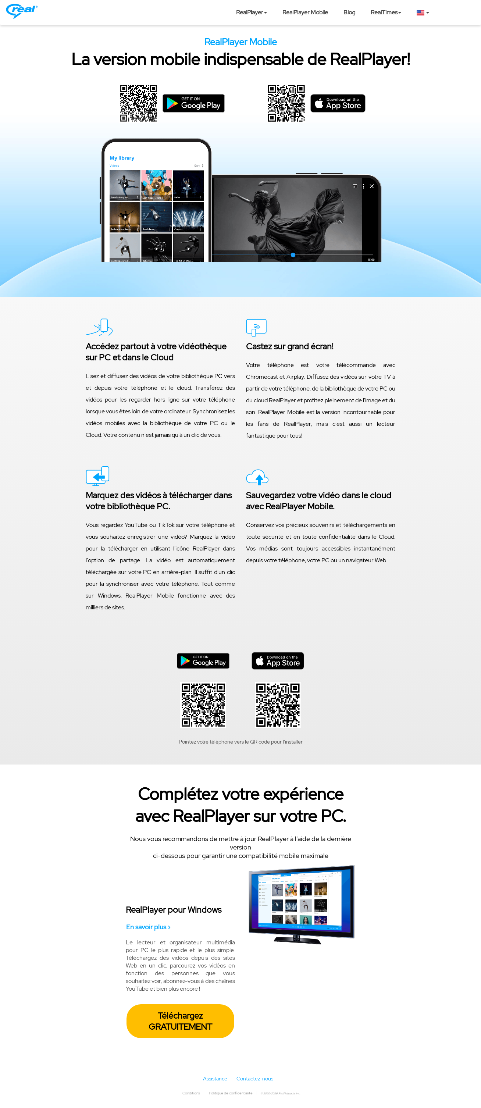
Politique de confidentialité (231, 1093)
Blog (349, 12)
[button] (423, 12)
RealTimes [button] (386, 12)
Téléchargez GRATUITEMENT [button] (180, 1021)
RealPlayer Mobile (305, 12)
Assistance (215, 1078)
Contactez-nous (254, 1078)
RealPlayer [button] (251, 12)
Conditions (191, 1093)
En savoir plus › (148, 927)
